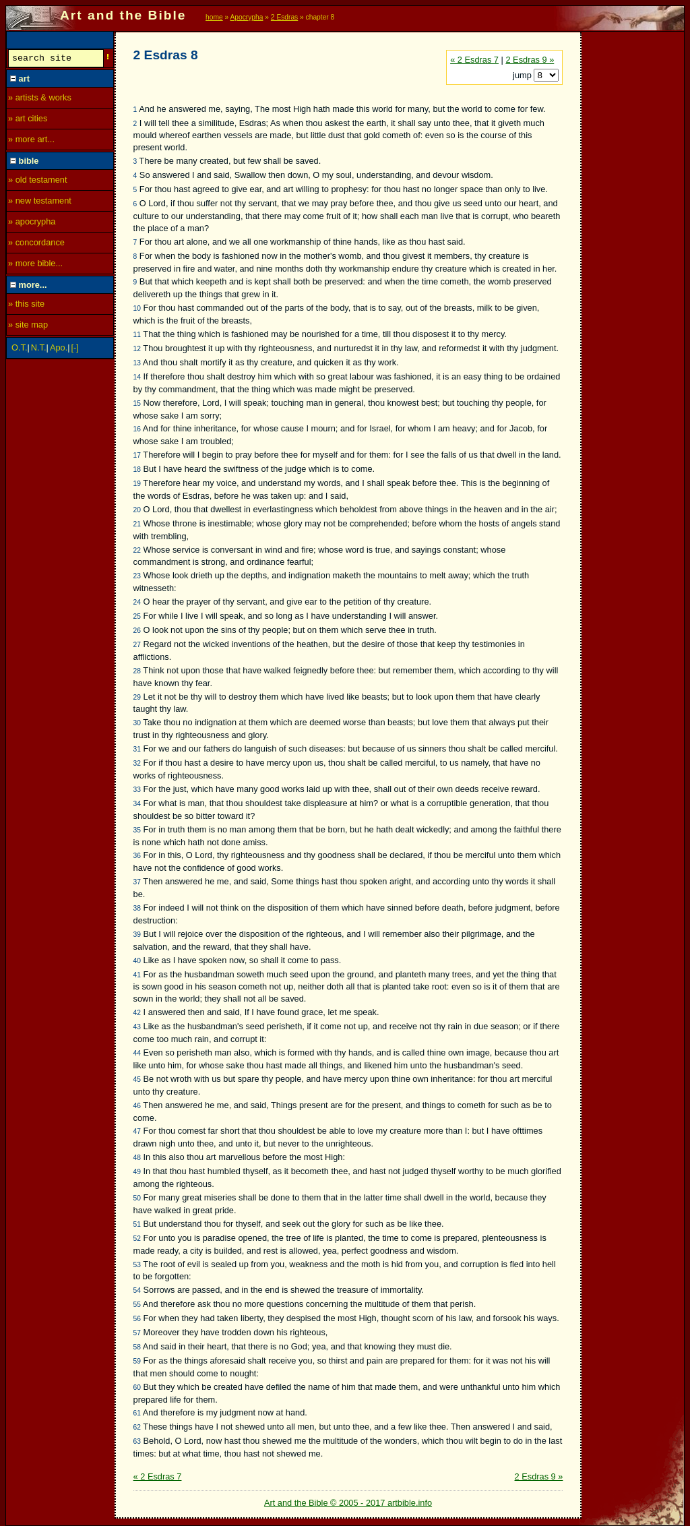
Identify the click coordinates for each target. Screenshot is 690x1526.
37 (137, 882)
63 (137, 1441)
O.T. (19, 349)
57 (137, 1333)
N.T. (38, 349)
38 (137, 908)
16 (137, 429)
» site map (28, 327)
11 (137, 334)
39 (137, 934)
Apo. (58, 349)
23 (137, 576)
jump (523, 75)
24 (137, 602)
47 (137, 1131)
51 (137, 1224)
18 (137, 469)
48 (137, 1157)
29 (137, 697)
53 (137, 1265)
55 (137, 1304)
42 (137, 1012)
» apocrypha (31, 223)
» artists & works (39, 99)
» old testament (37, 182)
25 (137, 616)
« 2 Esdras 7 (474, 60)
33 (137, 789)
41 (137, 975)
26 (137, 630)
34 (137, 803)
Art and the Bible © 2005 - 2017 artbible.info (348, 1503)
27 (137, 644)
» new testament (39, 202)
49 (137, 1172)
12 (137, 349)
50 (137, 1198)
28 (137, 671)
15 (137, 403)
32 (137, 763)
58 (137, 1347)
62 (137, 1427)
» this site (26, 306)
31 (137, 749)
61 (137, 1413)
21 (137, 524)
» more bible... (35, 265)
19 (137, 483)
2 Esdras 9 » (529, 60)
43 (137, 1027)
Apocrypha (246, 17)
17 (137, 455)
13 (137, 363)
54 (137, 1290)
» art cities (27, 120)
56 (137, 1318)
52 (137, 1238)
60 (137, 1387)
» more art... (31, 141)
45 (137, 1079)
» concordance (36, 244)
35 (137, 830)
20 (137, 510)
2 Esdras (284, 17)
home (214, 17)
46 (137, 1105)
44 (137, 1053)
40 (137, 961)
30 (137, 723)
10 (137, 308)
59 (137, 1361)
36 (137, 855)
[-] (75, 349)
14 (137, 377)
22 (137, 550)
